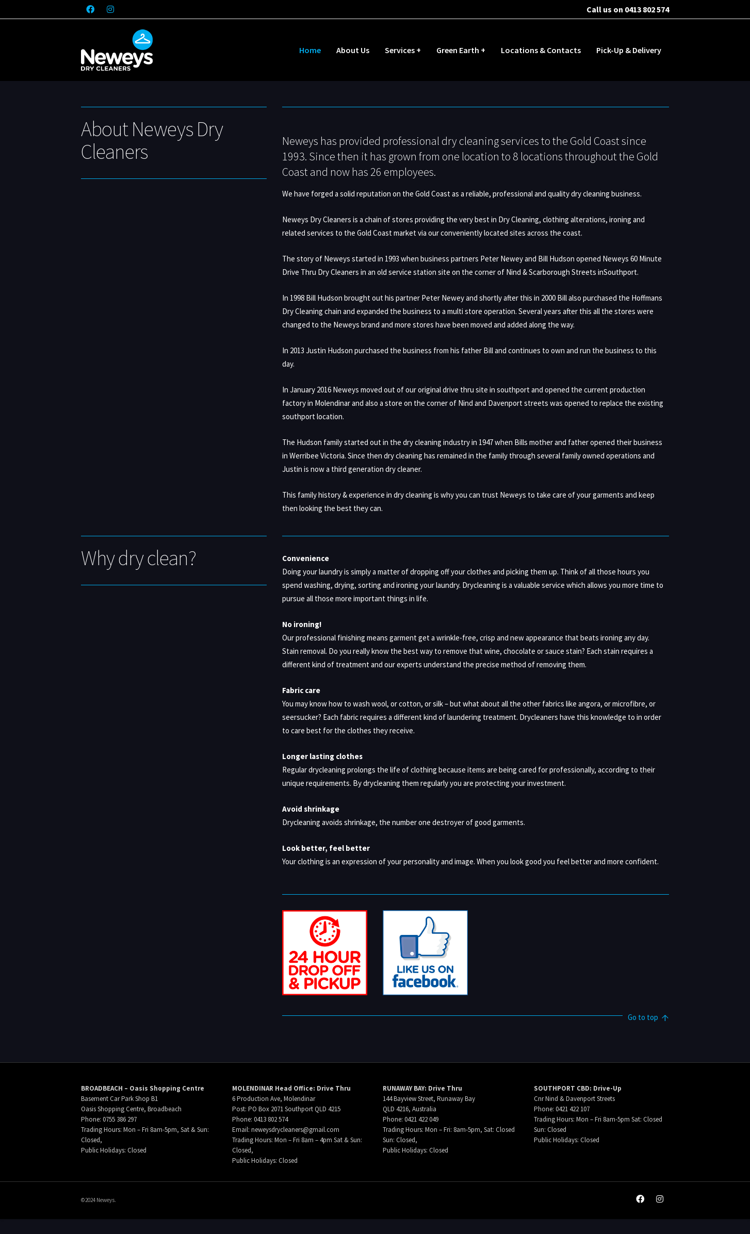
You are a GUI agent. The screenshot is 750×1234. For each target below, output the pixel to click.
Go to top (648, 1018)
